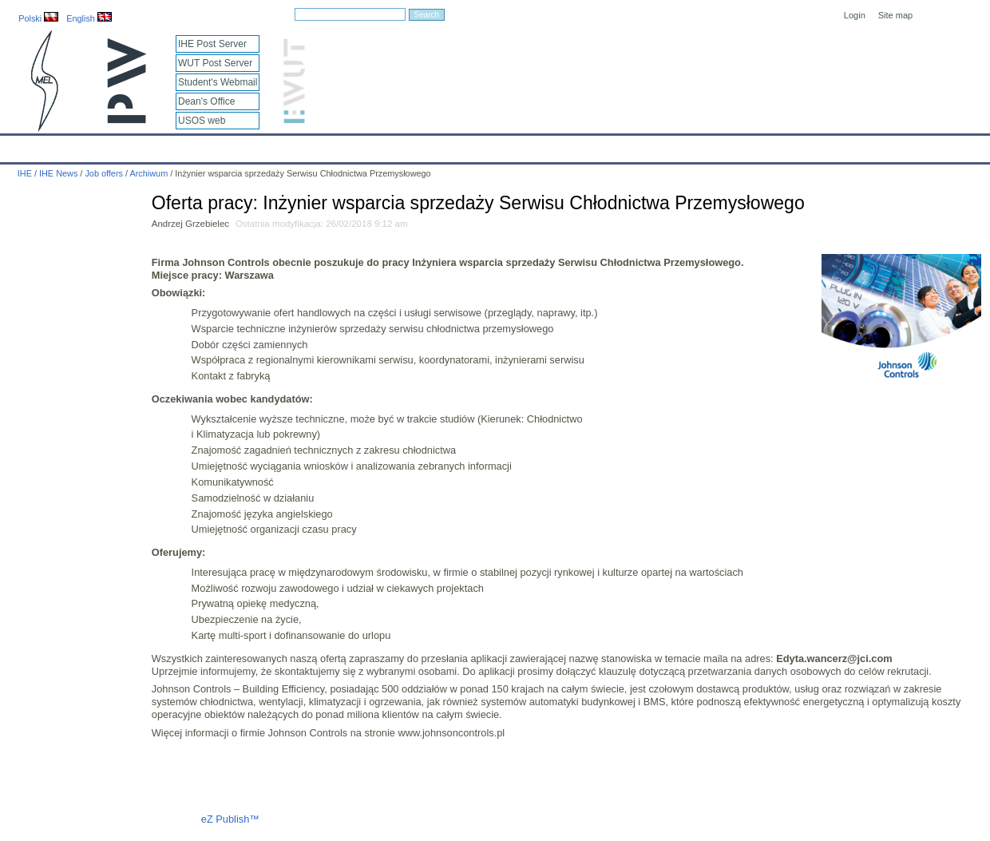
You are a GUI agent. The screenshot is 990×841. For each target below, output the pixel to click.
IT (570, 145)
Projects (462, 145)
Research (398, 145)
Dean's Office (206, 101)
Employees (260, 145)
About (198, 145)
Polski (38, 18)
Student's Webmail (217, 82)
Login (854, 15)
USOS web (201, 120)
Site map (895, 15)
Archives (523, 145)
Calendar (73, 145)
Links (610, 145)
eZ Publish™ (230, 819)
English (89, 18)
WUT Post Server (215, 63)
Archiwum (148, 173)
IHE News (139, 145)
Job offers (104, 173)
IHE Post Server (212, 44)
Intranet (662, 145)
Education (331, 145)
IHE (20, 145)
